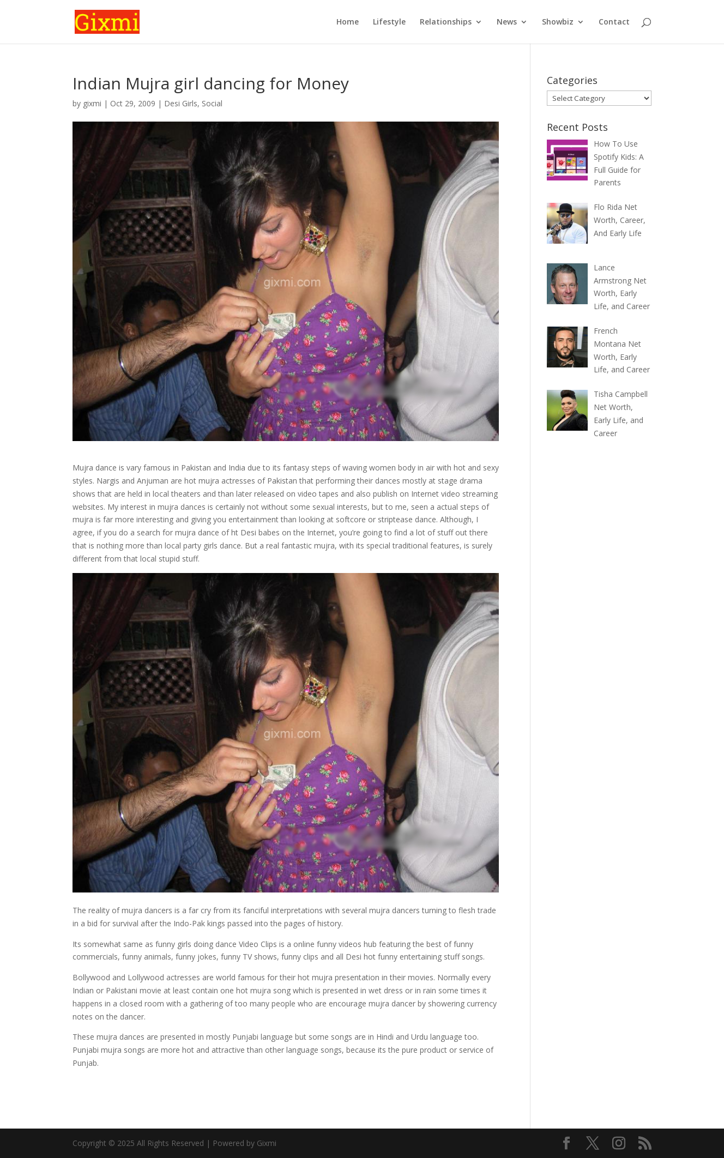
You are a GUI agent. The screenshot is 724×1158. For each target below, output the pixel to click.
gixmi (92, 103)
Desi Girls (180, 103)
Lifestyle (389, 22)
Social (212, 103)
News (507, 22)
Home (347, 22)
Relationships (446, 22)
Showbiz (558, 22)
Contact (614, 22)
